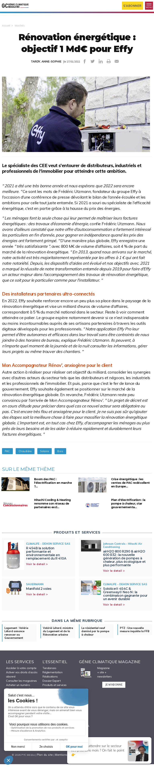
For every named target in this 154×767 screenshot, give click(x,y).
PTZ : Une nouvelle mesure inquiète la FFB (134, 640)
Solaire (61, 459)
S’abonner (131, 5)
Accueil (6, 32)
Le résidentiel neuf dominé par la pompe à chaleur (95, 640)
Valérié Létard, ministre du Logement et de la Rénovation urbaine (58, 642)
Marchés (21, 32)
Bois (82, 459)
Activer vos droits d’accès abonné (21, 685)
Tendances (49, 679)
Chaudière (35, 459)
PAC (10, 459)
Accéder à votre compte (21, 679)
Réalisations (50, 687)
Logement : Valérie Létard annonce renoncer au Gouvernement (18, 642)
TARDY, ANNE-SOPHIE (46, 69)
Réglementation (52, 683)
